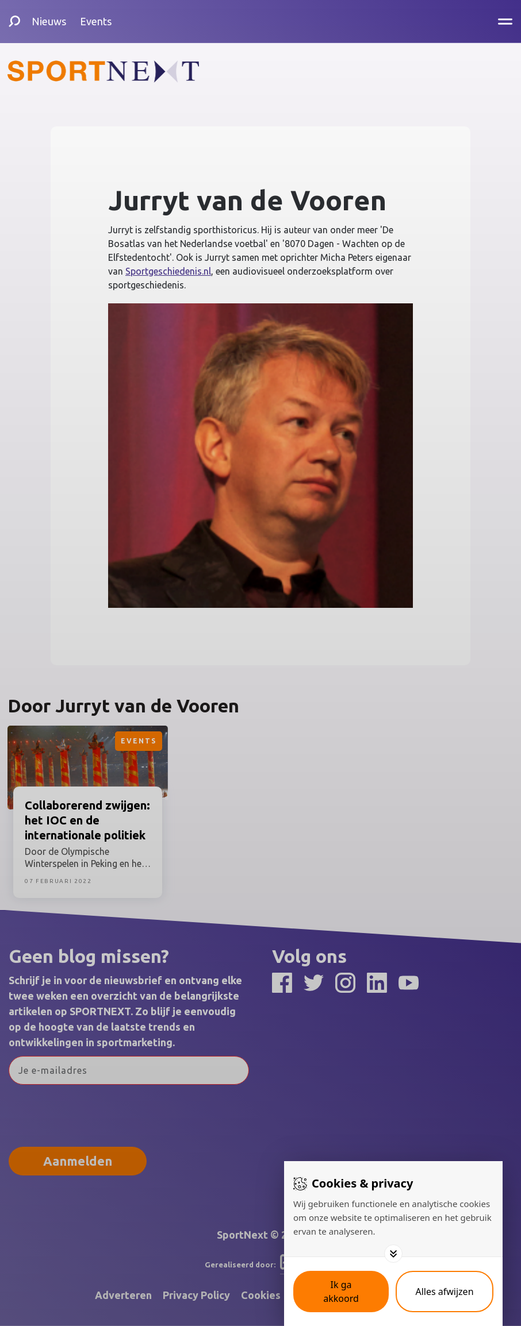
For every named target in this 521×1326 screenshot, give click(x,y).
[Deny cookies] (444, 1291)
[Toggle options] (393, 1253)
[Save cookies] (341, 1291)
